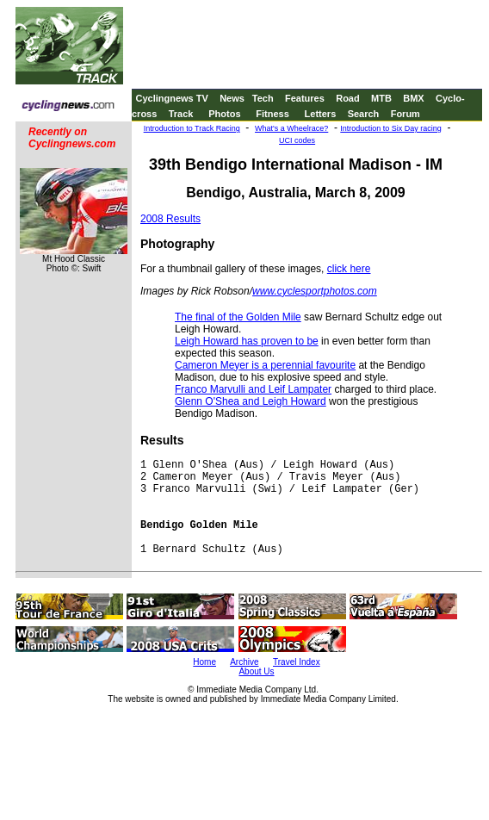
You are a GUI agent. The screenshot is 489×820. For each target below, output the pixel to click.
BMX (413, 98)
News (232, 98)
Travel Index (296, 662)
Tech (263, 98)
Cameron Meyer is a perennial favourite (265, 365)
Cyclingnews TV (171, 98)
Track (181, 114)
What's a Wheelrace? (291, 128)
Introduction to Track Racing (192, 128)
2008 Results (170, 219)
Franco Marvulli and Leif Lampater (253, 389)
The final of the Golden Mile (238, 317)
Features (305, 98)
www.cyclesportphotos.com (314, 291)
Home (204, 662)
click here (349, 269)
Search (364, 114)
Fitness (272, 114)
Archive (244, 662)
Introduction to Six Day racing (391, 128)
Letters (321, 114)
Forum (405, 114)
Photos (224, 114)
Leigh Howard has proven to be (247, 341)
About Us (256, 671)
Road (348, 98)
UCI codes (297, 140)
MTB (381, 98)
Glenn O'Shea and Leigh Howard (250, 401)
